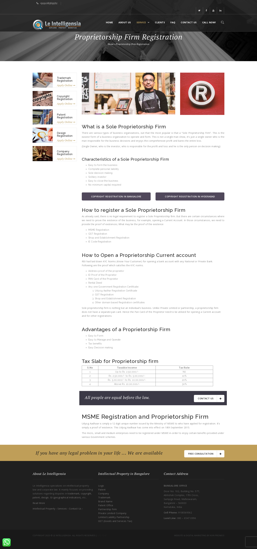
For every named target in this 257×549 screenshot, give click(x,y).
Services (63, 508)
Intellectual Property (44, 508)
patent (36, 497)
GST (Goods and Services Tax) (115, 521)
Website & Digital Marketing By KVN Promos (199, 535)
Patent (102, 489)
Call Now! (210, 15)
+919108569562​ (49, 3)
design (45, 497)
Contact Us (190, 15)
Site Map (102, 535)
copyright (86, 493)
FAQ (174, 15)
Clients (162, 15)
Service (143, 15)
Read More (39, 503)
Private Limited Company (112, 513)
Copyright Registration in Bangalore (116, 196)
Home (111, 15)
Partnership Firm (107, 509)
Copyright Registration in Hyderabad (190, 196)
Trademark (104, 497)
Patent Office (105, 505)
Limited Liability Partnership (113, 517)
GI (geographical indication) (65, 497)
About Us (126, 15)
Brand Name (105, 501)
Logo (101, 485)
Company (103, 493)
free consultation (204, 453)
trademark (73, 493)
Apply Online (66, 85)
